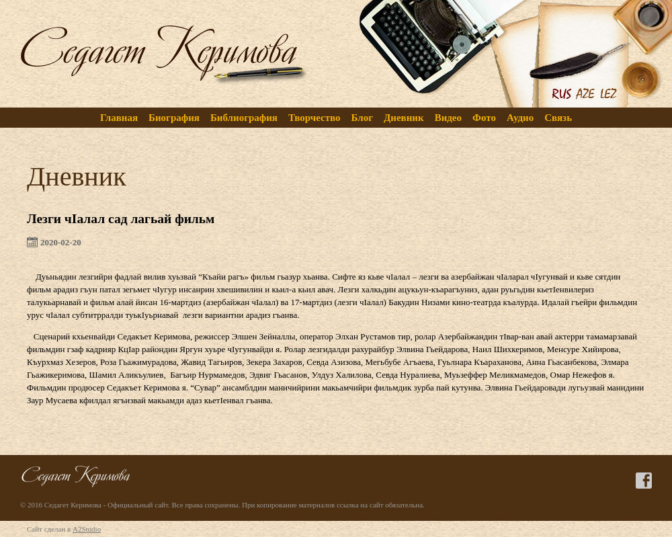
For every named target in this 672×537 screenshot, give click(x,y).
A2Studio (87, 529)
